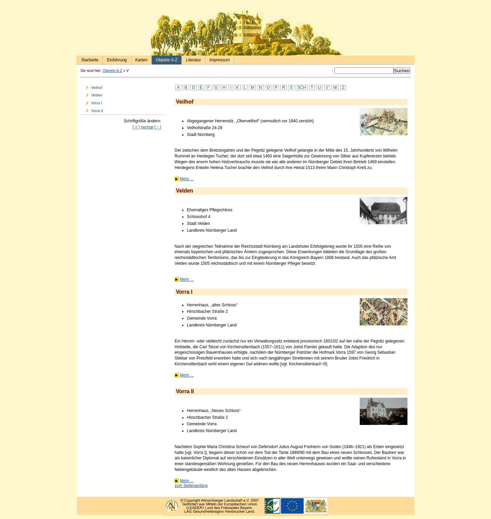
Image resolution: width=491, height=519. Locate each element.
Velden (91, 94)
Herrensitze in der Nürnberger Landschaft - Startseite (245, 32)
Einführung (115, 59)
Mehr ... (187, 179)
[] (157, 127)
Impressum (218, 59)
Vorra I (91, 102)
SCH (301, 87)
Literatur (191, 59)
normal (147, 127)
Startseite (88, 59)
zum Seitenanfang (191, 485)
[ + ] (136, 127)
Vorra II (92, 109)
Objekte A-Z (164, 59)
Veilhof (91, 86)
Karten (139, 59)
